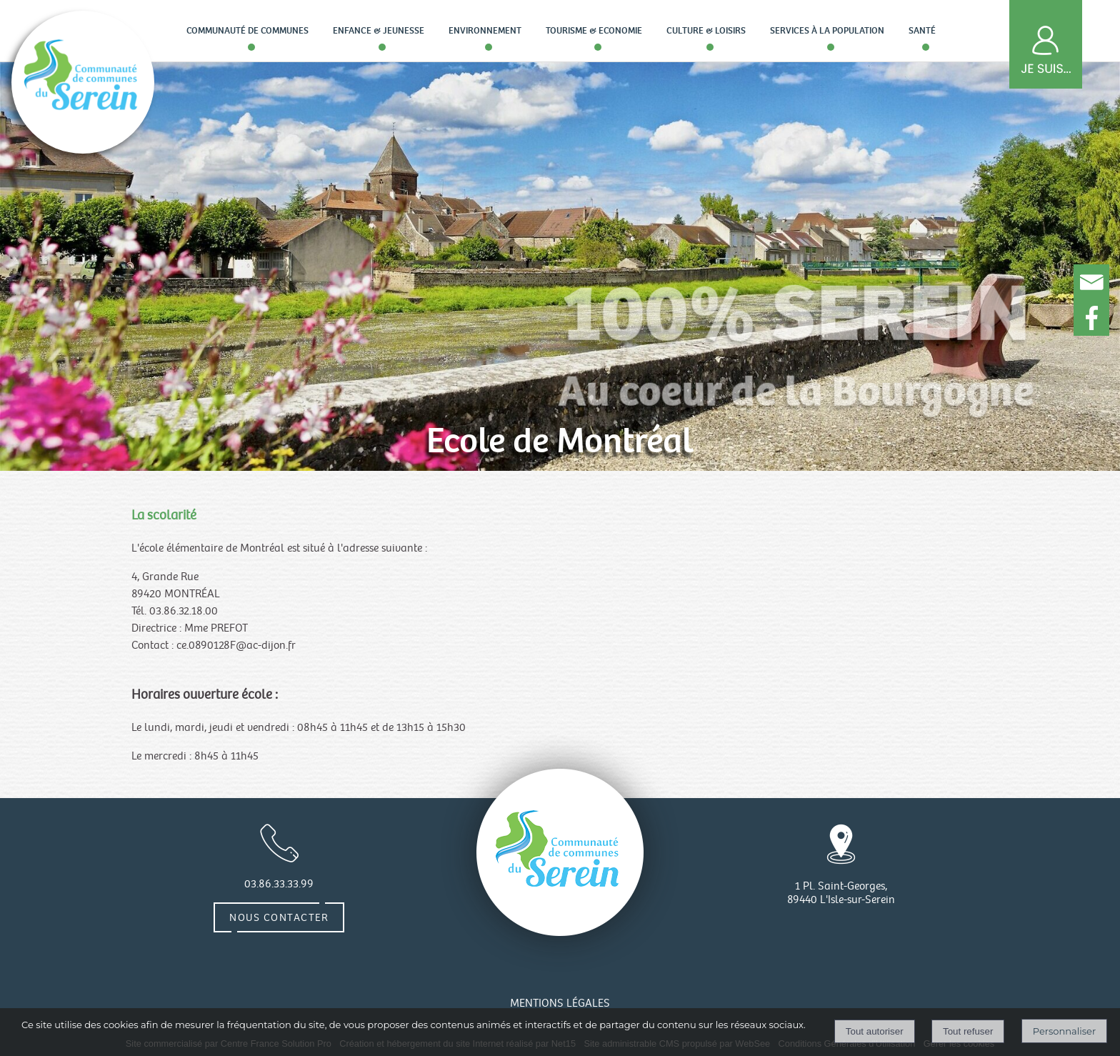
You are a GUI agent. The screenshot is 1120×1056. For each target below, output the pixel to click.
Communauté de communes (247, 30)
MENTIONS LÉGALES (560, 1003)
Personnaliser (1064, 1031)
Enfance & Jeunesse (378, 30)
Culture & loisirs (706, 30)
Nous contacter (279, 917)
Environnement (485, 30)
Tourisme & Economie (594, 30)
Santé (922, 30)
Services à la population (827, 30)
